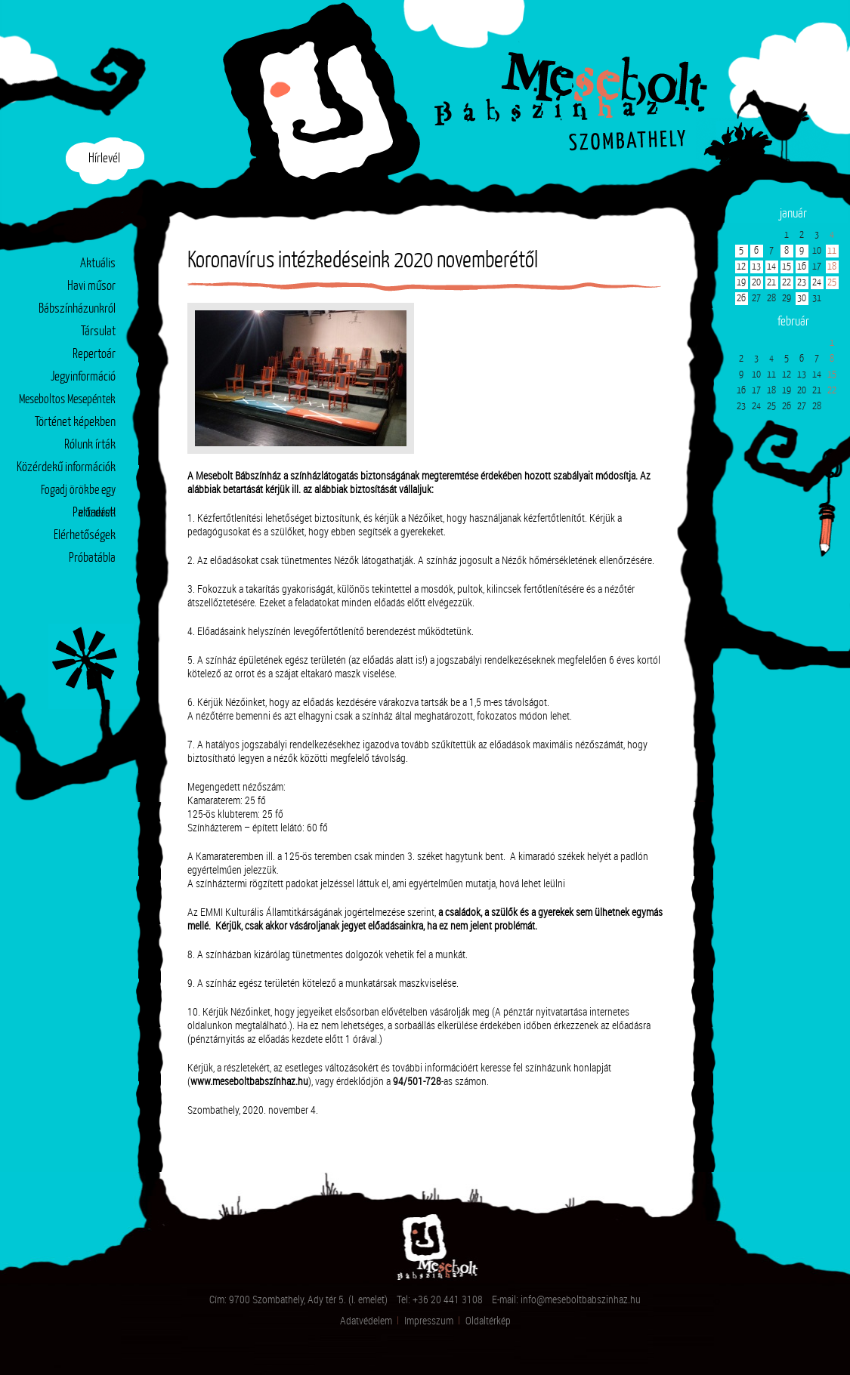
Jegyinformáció (83, 377)
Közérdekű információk (66, 467)
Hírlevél (104, 159)
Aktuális (98, 263)
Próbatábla (92, 558)
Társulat (98, 331)
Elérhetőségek (85, 535)
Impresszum (428, 1320)
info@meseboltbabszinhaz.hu (581, 1299)
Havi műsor (91, 286)
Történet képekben (75, 422)
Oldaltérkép (488, 1320)
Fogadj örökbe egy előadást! (78, 493)
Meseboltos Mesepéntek (67, 399)
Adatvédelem (366, 1320)
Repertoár (94, 354)
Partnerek (94, 513)
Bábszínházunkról (77, 309)
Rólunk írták (90, 445)
